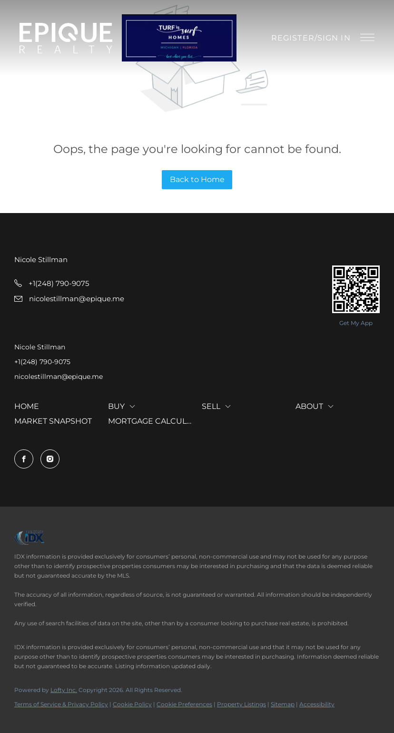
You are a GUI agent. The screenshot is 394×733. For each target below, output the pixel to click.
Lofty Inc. (63, 689)
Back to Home (197, 179)
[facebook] (23, 458)
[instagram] (49, 458)
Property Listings (241, 704)
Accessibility (317, 704)
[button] (66, 38)
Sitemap (283, 704)
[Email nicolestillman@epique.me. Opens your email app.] (69, 298)
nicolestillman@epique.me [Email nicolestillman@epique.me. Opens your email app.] (58, 376)
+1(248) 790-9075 (42, 361)
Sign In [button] (334, 37)
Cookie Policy (132, 704)
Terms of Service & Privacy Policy (61, 704)
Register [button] (293, 37)
